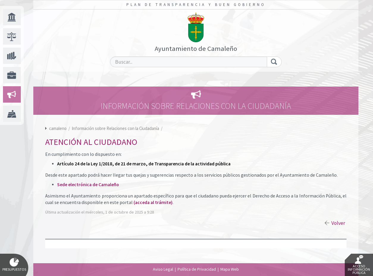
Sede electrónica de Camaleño (88, 184)
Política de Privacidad (197, 269)
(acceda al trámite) (153, 202)
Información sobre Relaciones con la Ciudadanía (116, 128)
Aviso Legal (163, 269)
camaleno (58, 128)
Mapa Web (229, 269)
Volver (338, 223)
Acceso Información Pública (359, 265)
